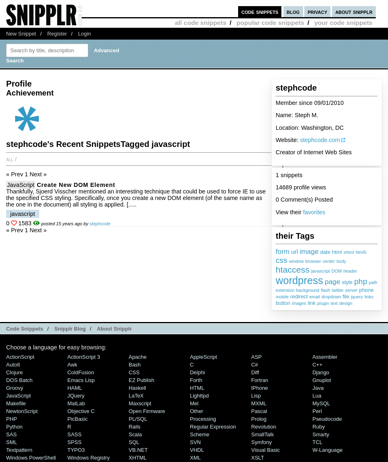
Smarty (320, 434)
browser (313, 261)
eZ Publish (141, 380)
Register (57, 34)
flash (325, 290)
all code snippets (200, 22)
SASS (74, 434)
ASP (256, 357)
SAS (11, 434)
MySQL (321, 403)
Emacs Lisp (81, 380)
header (350, 271)
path (373, 282)
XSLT (257, 458)
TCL (317, 442)
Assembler (324, 357)
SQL (134, 442)
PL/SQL (138, 419)
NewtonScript (22, 411)
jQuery (76, 396)
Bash (135, 365)
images (299, 303)
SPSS (74, 442)
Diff (255, 372)
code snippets (260, 11)
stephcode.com (320, 140)
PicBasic (77, 419)
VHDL (197, 450)
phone (366, 290)
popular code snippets (270, 22)
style (347, 282)
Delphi (197, 372)
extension (285, 290)
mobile (282, 296)
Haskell (137, 388)
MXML (258, 403)
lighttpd (199, 396)
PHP (11, 419)
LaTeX (136, 396)
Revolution (263, 427)
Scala (135, 434)
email (314, 296)
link (311, 303)
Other (196, 411)
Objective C (81, 411)
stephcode (99, 223)
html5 (361, 252)
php (360, 281)
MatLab (76, 403)
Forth (196, 380)
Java (317, 388)
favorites (314, 212)
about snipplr (353, 11)
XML (195, 458)
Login (84, 34)
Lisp (256, 396)
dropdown (331, 296)
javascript (320, 271)
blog (293, 11)
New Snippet (21, 34)
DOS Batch (19, 380)
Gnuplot (321, 380)
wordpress (299, 280)
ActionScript (20, 357)
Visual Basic (265, 450)
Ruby (318, 427)
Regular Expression (213, 427)
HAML (74, 388)
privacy (317, 11)
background (307, 290)
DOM (337, 271)
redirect (299, 296)
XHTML (138, 458)
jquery (357, 296)
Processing (203, 419)
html (337, 252)
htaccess (293, 269)
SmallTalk (262, 434)
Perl (317, 411)
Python (14, 427)
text (333, 303)
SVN (195, 442)
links (369, 296)
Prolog (258, 419)
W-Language (327, 450)
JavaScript (20, 185)
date (325, 252)
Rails (134, 427)
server (351, 290)
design (345, 303)
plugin (323, 303)
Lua (316, 396)
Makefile (16, 403)
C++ (317, 365)
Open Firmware (147, 411)
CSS (134, 372)
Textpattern (19, 450)
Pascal (259, 411)
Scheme (200, 434)
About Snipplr (114, 329)
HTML (197, 388)
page (332, 282)
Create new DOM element (76, 185)
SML (11, 442)
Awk (72, 365)
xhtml (348, 252)
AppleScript (203, 357)
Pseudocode (327, 419)
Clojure (14, 372)
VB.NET (138, 450)
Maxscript (140, 403)
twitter (337, 290)
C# (254, 365)
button (283, 303)
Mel (194, 403)
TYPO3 (76, 450)
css (282, 260)
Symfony (261, 442)
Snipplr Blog (70, 329)
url (294, 251)
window (296, 261)
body (341, 261)
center (329, 261)
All (9, 159)
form (283, 251)
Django (320, 372)
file (346, 296)
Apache (138, 357)
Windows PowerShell (31, 458)
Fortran (259, 380)
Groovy (14, 388)
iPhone (259, 388)
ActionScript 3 (83, 357)
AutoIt (13, 365)
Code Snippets (24, 329)
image (309, 251)
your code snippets (343, 22)
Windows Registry (88, 458)
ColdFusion (80, 372)
